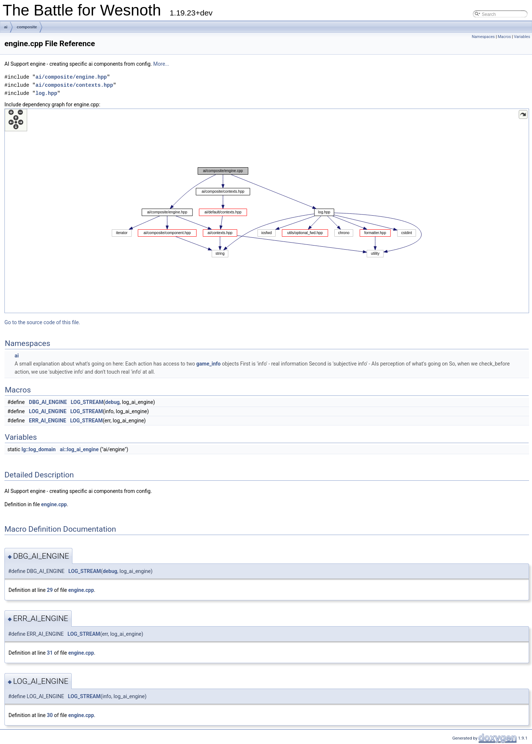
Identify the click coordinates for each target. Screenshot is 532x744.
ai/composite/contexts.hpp (74, 85)
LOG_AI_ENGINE (47, 411)
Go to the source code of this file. (42, 322)
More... (161, 64)
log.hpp (46, 93)
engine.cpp (54, 504)
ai (5, 27)
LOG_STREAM (87, 402)
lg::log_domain (38, 449)
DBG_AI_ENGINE (48, 402)
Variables (522, 36)
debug (112, 402)
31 (50, 653)
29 (50, 590)
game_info (208, 364)
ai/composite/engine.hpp (71, 76)
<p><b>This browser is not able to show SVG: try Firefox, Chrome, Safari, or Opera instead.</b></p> (267, 211)
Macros (504, 36)
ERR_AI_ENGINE (47, 421)
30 (50, 715)
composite (27, 27)
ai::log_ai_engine (79, 449)
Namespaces (483, 36)
